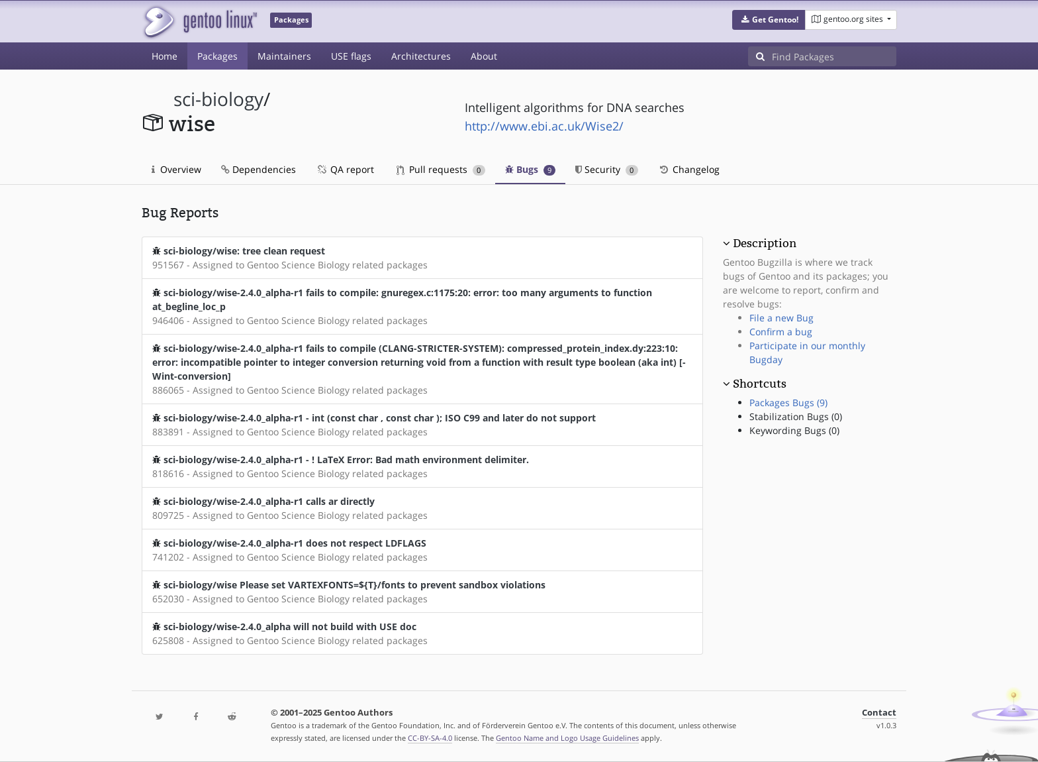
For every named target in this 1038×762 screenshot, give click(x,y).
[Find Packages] (834, 56)
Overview (176, 169)
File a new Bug (781, 317)
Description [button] (764, 243)
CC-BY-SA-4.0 (430, 738)
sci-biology (218, 99)
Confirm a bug (780, 331)
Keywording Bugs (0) (794, 430)
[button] (769, 20)
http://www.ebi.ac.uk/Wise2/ (544, 126)
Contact (879, 712)
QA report (345, 169)
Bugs (530, 169)
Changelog (689, 169)
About (484, 56)
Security (606, 169)
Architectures (421, 56)
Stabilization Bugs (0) (795, 416)
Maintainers (284, 56)
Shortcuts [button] (759, 383)
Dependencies (258, 169)
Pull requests (441, 169)
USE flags (351, 56)
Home (164, 56)
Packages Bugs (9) (788, 402)
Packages (217, 56)
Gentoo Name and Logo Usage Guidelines (567, 738)
